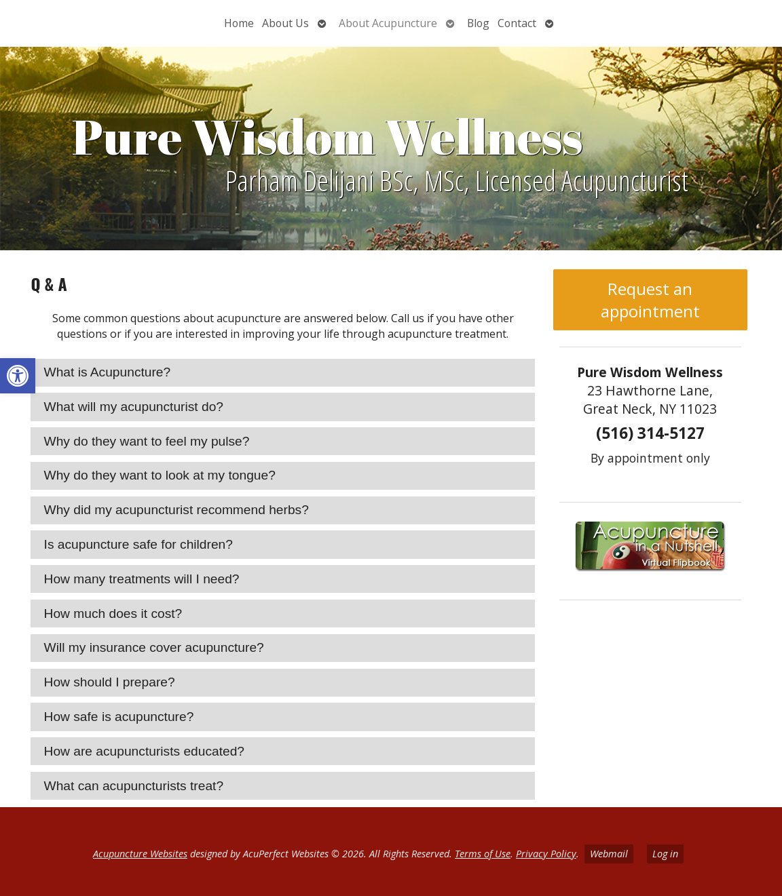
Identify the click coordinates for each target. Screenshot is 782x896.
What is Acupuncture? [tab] (107, 372)
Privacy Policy (546, 853)
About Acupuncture (388, 23)
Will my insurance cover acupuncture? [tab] (154, 647)
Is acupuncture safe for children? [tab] (138, 544)
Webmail (609, 853)
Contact (517, 23)
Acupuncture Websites (140, 853)
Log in (665, 853)
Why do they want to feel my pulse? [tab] (147, 441)
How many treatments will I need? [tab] (142, 579)
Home (239, 23)
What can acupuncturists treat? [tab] (134, 786)
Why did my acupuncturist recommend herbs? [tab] (176, 510)
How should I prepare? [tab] (109, 682)
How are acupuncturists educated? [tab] (144, 751)
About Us (285, 23)
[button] (17, 375)
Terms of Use (482, 853)
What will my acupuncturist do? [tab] (133, 407)
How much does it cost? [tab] (113, 613)
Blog (478, 23)
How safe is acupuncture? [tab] (119, 716)
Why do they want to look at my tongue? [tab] (160, 475)
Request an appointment (650, 299)
